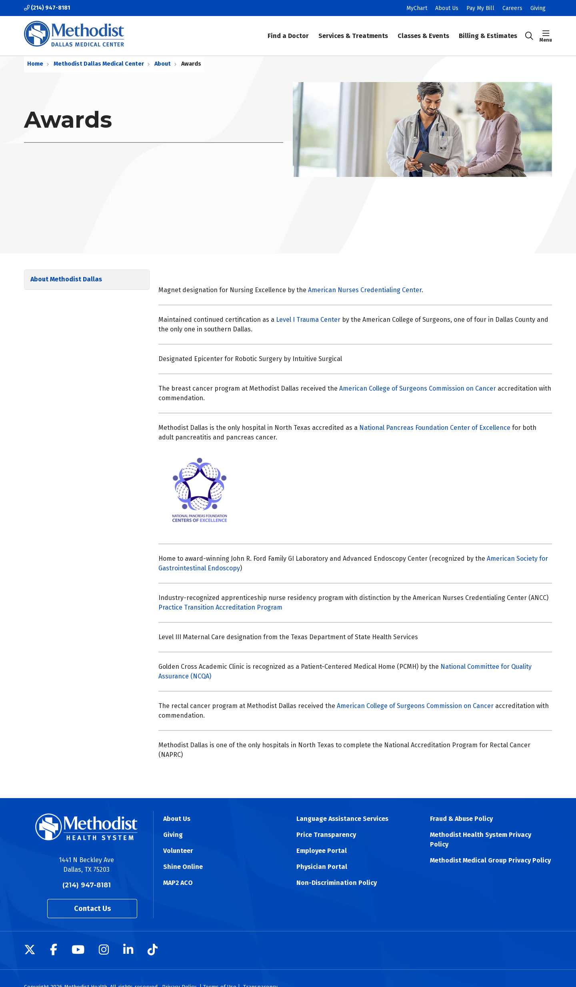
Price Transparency (326, 835)
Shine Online (183, 867)
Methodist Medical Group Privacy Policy (490, 860)
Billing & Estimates (488, 30)
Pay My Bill (480, 8)
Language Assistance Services (342, 818)
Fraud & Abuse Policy (461, 818)
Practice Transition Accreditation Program (220, 607)
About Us (446, 8)
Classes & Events (423, 30)
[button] (546, 36)
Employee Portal (321, 851)
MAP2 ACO (178, 883)
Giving (538, 8)
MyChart (416, 8)
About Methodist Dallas (66, 279)
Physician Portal (321, 867)
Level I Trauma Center (308, 319)
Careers (512, 8)
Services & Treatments (353, 30)
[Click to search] (529, 36)
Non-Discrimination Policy (336, 883)
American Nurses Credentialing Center (365, 290)
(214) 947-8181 (47, 7)
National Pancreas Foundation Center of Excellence (434, 427)
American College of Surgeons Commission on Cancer (417, 388)
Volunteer (178, 851)
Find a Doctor (288, 30)
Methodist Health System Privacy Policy (480, 839)
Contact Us (92, 908)
